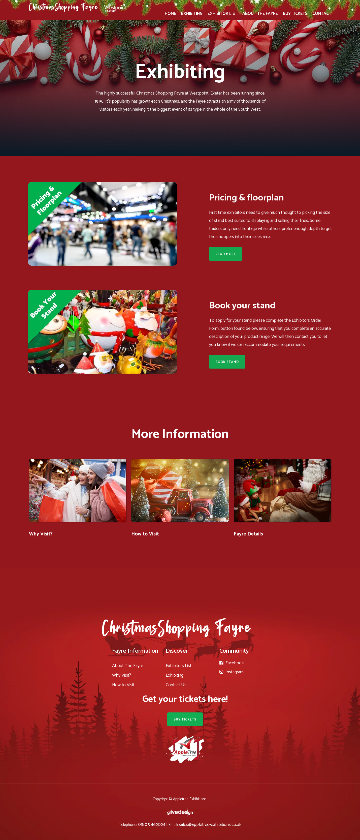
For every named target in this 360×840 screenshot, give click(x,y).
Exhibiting (174, 675)
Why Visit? (41, 534)
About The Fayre (127, 665)
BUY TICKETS (295, 13)
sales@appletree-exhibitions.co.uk (210, 824)
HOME (170, 13)
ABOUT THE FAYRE (260, 13)
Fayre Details (248, 534)
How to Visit (145, 534)
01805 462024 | (153, 824)
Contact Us (176, 684)
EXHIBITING (192, 13)
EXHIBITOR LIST (222, 13)
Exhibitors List (178, 665)
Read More (225, 255)
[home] (77, 6)
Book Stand (227, 363)
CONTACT (321, 13)
